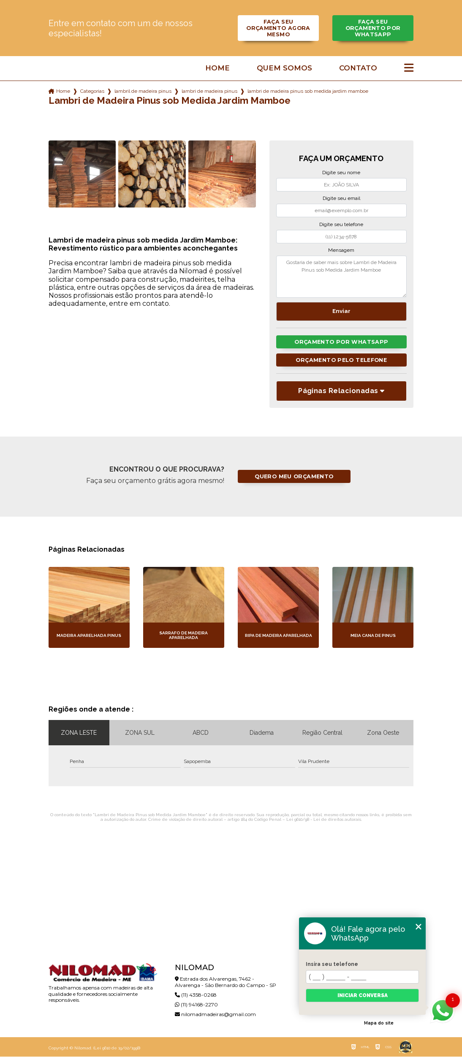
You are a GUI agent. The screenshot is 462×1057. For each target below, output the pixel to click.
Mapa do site (379, 1023)
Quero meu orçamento (294, 477)
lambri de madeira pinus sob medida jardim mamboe (307, 91)
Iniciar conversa (362, 995)
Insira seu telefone (332, 964)
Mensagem (341, 250)
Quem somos (284, 68)
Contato (358, 68)
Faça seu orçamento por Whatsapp (373, 28)
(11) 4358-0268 (196, 995)
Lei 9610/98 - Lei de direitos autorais (323, 819)
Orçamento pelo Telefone (341, 360)
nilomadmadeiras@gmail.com (215, 1014)
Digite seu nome (341, 172)
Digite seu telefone (341, 224)
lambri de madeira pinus (209, 91)
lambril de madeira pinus (142, 91)
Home (217, 68)
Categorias (92, 91)
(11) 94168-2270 (196, 1005)
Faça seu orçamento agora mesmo (278, 28)
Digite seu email (341, 198)
